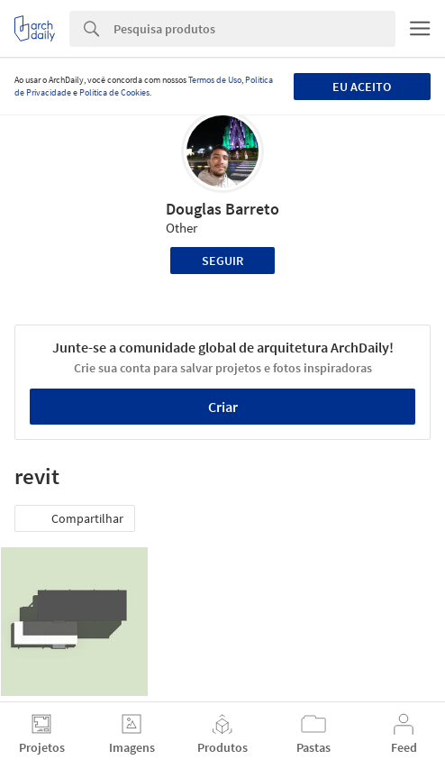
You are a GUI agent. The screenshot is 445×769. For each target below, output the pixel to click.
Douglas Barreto (222, 208)
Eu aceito (361, 86)
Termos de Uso (214, 80)
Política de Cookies (114, 92)
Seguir (222, 260)
